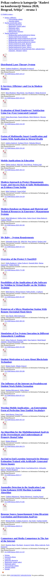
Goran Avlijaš (21, 191)
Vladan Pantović (14, 265)
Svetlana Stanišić (42, 521)
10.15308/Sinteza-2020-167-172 (14, 247)
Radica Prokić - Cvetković (34, 292)
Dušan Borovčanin (11, 117)
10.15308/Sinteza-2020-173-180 (14, 270)
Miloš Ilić (20, 164)
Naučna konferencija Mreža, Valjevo (20, 45)
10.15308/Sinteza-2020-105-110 (14, 419)
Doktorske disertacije (15, 24)
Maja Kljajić (20, 93)
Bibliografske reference (16, 31)
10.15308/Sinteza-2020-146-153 (14, 170)
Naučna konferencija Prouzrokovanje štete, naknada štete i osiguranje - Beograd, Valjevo (27, 49)
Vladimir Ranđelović (12, 68)
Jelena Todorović (11, 340)
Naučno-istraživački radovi (13, 23)
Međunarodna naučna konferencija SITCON (22, 38)
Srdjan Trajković (22, 263)
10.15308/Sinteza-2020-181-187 (14, 297)
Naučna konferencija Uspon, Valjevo (20, 47)
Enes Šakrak (9, 316)
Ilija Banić (19, 545)
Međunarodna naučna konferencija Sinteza (22, 35)
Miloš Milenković (11, 218)
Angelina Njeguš (38, 496)
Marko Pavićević (40, 93)
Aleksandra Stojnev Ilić (13, 241)
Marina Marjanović (26, 496)
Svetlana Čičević (23, 143)
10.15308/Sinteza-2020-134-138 (14, 124)
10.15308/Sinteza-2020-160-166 (14, 225)
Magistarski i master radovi (17, 26)
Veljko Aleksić (24, 390)
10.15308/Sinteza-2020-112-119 (14, 552)
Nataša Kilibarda (23, 117)
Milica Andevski (40, 545)
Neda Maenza (10, 414)
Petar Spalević (32, 241)
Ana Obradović (30, 93)
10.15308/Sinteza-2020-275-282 (14, 502)
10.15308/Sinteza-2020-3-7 (12, 475)
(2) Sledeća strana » (7, 14)
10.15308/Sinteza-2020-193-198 (14, 347)
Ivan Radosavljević (32, 468)
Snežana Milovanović (12, 390)
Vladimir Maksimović (12, 496)
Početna (7, 555)
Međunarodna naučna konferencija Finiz (21, 40)
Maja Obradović (11, 93)
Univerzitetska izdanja (16, 19)
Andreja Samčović (11, 143)
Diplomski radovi (14, 28)
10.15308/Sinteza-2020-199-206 (14, 371)
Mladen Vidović (20, 468)
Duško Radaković (11, 263)
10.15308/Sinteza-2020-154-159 (14, 196)
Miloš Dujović (10, 292)
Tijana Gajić (19, 414)
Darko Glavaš (31, 218)
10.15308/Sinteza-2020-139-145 (14, 148)
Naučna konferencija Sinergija (18, 37)
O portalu (8, 559)
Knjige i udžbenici (10, 17)
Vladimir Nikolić (6, 220)
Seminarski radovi (14, 30)
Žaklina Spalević (11, 164)
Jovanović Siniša (29, 545)
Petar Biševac (28, 164)
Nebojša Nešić (10, 468)
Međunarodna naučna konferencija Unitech (22, 42)
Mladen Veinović (21, 366)
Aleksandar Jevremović (26, 68)
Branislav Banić (11, 545)
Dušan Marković (42, 218)
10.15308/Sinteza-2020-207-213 (14, 395)
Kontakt (7, 569)
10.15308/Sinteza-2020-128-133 (14, 98)
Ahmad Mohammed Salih (15, 342)
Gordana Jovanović (22, 521)
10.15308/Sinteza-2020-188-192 (14, 321)
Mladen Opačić (10, 366)
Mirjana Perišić (10, 521)
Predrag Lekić (37, 164)
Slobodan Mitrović (35, 143)
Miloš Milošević (34, 117)
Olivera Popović (20, 292)
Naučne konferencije (11, 33)
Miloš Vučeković (11, 191)
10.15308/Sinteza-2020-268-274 (14, 446)
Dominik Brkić (33, 263)
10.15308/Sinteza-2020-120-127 (14, 74)
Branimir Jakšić (22, 340)
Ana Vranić (32, 521)
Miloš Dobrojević (19, 316)
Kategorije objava (10, 557)
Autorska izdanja (14, 21)
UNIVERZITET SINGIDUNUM (20, 575)
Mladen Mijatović (11, 441)
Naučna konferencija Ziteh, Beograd (20, 43)
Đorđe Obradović (12, 470)
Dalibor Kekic (22, 218)
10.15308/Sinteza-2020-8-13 (13, 526)
